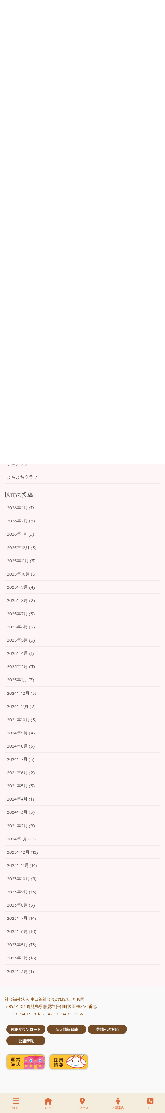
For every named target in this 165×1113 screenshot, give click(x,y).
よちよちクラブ (22, 477)
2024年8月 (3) (21, 746)
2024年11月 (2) (21, 706)
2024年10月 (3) (21, 719)
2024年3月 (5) (21, 812)
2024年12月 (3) (21, 693)
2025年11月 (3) (21, 561)
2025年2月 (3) (21, 666)
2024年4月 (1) (20, 799)
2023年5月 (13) (21, 944)
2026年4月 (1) (20, 507)
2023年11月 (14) (22, 865)
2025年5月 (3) (21, 640)
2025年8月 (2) (21, 600)
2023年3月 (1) (20, 971)
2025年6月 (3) (21, 627)
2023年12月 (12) (22, 852)
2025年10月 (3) (22, 574)
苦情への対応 (107, 1029)
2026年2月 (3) (21, 521)
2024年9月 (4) (21, 733)
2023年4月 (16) (21, 958)
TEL (150, 1104)
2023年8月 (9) (21, 905)
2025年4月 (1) (20, 653)
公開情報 (26, 1040)
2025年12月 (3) (21, 547)
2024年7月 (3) (21, 759)
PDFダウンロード (26, 1029)
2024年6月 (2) (21, 772)
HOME (48, 1104)
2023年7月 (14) (21, 918)
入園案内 (118, 1104)
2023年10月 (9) (22, 878)
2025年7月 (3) (21, 613)
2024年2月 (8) (21, 826)
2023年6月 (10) (22, 931)
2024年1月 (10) (21, 839)
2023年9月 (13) (21, 892)
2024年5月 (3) (21, 786)
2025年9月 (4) (21, 587)
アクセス (82, 1104)
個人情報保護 (67, 1029)
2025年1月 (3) (20, 680)
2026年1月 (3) (20, 534)
